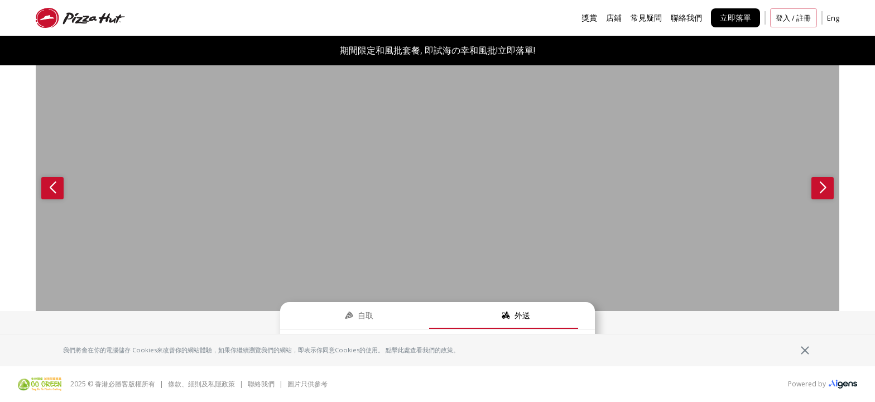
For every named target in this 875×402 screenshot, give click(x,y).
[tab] (359, 315)
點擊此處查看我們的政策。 (422, 350)
